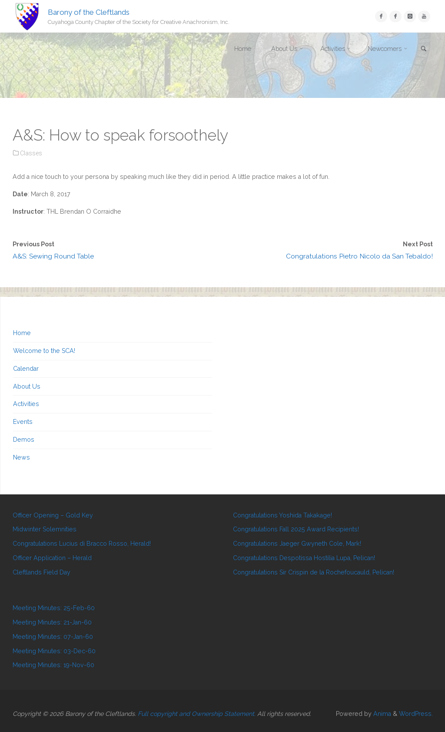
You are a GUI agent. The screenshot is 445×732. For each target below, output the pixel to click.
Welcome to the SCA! (44, 350)
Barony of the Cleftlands (89, 11)
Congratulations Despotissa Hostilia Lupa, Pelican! (304, 557)
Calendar (26, 368)
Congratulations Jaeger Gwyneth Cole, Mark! (297, 543)
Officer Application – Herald (52, 557)
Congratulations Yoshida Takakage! (282, 515)
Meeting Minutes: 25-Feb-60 (54, 607)
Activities (26, 403)
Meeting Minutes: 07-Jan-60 (53, 636)
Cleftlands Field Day (41, 572)
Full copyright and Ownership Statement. (197, 713)
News (21, 457)
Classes (31, 153)
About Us (26, 386)
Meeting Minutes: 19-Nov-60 (53, 664)
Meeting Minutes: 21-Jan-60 (52, 622)
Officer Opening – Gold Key (53, 515)
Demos (23, 439)
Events (23, 421)
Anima (381, 713)
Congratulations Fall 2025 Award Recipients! (296, 529)
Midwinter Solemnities (44, 529)
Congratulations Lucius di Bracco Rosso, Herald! (82, 543)
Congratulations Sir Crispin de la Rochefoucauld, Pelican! (313, 572)
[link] (423, 49)
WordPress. (416, 713)
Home (22, 332)
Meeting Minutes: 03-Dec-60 (54, 651)
